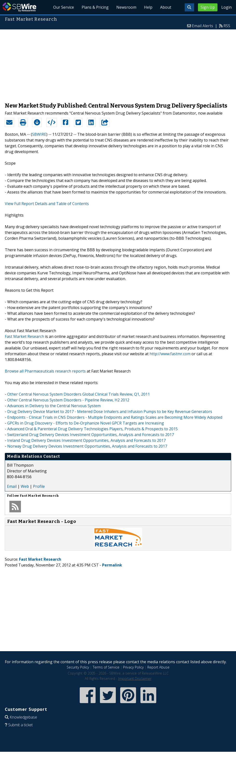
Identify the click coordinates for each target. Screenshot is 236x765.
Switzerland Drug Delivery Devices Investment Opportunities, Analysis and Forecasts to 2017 (90, 434)
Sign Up (208, 7)
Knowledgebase (23, 717)
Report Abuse (158, 667)
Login (226, 7)
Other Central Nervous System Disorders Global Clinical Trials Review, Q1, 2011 (78, 394)
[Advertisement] (118, 63)
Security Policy (78, 667)
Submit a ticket (20, 724)
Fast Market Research (24, 336)
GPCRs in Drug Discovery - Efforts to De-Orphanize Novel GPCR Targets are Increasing (85, 423)
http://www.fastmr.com (170, 353)
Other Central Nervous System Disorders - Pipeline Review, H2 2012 (68, 400)
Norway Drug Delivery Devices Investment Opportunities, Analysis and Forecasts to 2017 (87, 446)
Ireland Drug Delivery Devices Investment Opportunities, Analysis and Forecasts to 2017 (86, 440)
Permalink (112, 565)
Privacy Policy (133, 667)
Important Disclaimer (134, 678)
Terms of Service (106, 667)
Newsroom (126, 7)
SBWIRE (39, 134)
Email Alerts (202, 25)
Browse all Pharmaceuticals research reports (45, 371)
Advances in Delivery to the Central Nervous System (54, 405)
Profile (39, 486)
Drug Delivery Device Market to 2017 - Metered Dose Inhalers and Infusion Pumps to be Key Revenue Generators (109, 411)
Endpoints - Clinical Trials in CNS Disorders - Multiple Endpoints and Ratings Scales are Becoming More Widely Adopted (114, 417)
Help (148, 7)
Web (25, 486)
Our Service (63, 7)
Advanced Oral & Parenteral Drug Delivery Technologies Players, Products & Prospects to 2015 (92, 428)
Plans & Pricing (95, 7)
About (165, 7)
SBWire (19, 7)
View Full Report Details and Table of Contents (47, 203)
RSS (226, 25)
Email (12, 486)
